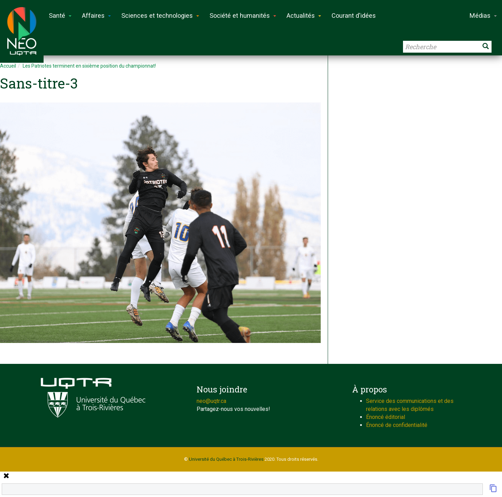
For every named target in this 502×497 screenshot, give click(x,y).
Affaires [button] (96, 15)
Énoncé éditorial (385, 417)
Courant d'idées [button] (354, 15)
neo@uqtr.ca (211, 401)
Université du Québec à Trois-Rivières (226, 459)
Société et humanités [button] (243, 15)
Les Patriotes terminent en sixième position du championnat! (89, 66)
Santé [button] (60, 15)
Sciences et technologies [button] (160, 15)
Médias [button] (483, 15)
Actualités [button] (304, 15)
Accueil (8, 66)
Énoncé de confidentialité (396, 425)
